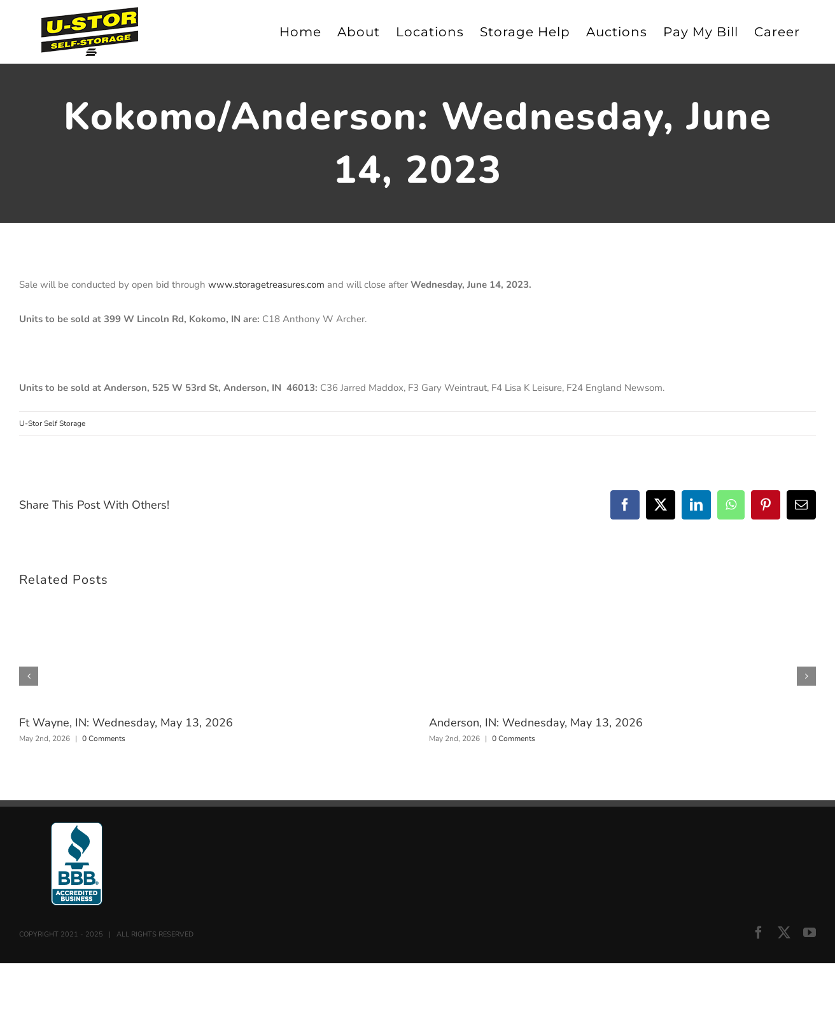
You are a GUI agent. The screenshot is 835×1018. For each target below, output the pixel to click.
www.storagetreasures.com (266, 284)
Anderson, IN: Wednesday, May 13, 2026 (536, 722)
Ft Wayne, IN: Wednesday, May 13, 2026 (126, 722)
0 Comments (103, 738)
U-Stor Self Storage (52, 423)
